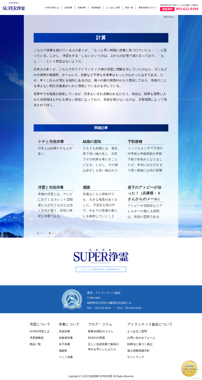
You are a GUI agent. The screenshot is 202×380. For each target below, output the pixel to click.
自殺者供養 (66, 337)
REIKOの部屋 (96, 337)
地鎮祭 (63, 350)
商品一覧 (129, 7)
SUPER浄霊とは (52, 7)
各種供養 (82, 7)
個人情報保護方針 (138, 350)
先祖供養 (12, 3)
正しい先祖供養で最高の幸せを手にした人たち (103, 347)
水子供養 (64, 344)
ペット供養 (66, 357)
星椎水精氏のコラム (147, 7)
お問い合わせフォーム (141, 337)
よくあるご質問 (113, 7)
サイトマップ (135, 357)
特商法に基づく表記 (139, 344)
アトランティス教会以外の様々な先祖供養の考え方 (101, 269)
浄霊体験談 (96, 7)
